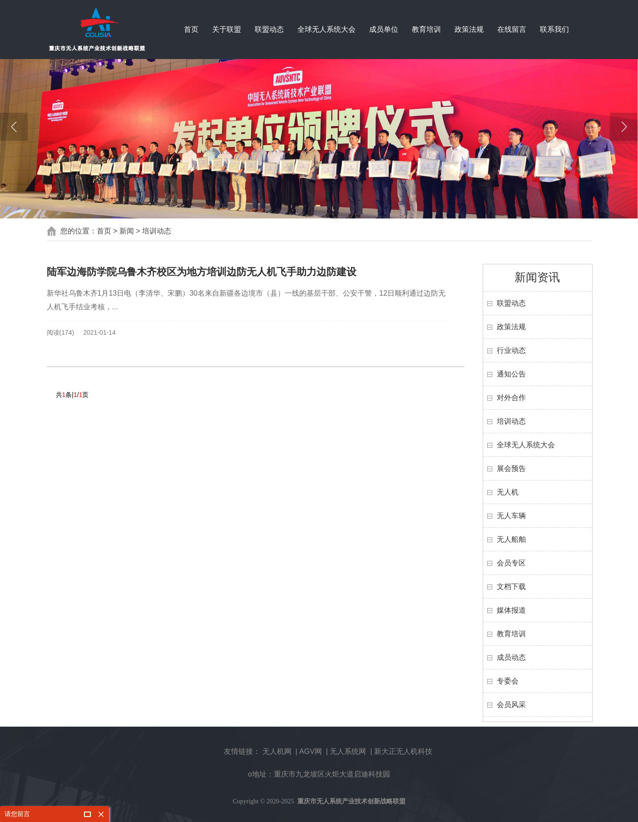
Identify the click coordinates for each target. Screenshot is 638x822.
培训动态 (156, 231)
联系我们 (554, 29)
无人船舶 (511, 539)
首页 (191, 29)
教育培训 (426, 29)
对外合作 (511, 397)
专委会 (508, 681)
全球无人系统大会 (326, 29)
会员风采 (511, 704)
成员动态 (511, 657)
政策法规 (469, 29)
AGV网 (310, 751)
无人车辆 (511, 516)
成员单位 (383, 29)
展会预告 (511, 468)
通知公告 (511, 374)
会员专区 (511, 563)
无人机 (508, 492)
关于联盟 (226, 29)
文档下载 (511, 586)
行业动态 (511, 350)
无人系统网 (348, 751)
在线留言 (511, 29)
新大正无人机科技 (403, 751)
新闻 (126, 231)
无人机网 (277, 751)
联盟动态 (269, 29)
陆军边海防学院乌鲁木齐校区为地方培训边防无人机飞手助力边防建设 (201, 271)
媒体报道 (511, 610)
